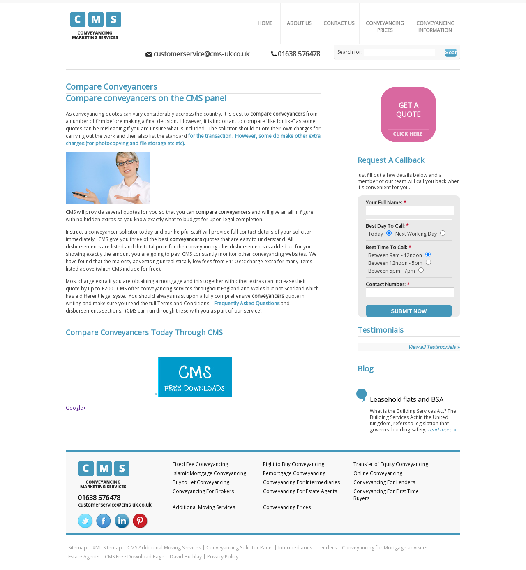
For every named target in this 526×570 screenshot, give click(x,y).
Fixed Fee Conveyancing (200, 464)
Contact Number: (388, 284)
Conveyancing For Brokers (203, 491)
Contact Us (338, 23)
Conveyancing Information (435, 27)
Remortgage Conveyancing (294, 473)
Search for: (349, 52)
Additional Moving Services (204, 507)
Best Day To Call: (387, 225)
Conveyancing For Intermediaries (301, 482)
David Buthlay (186, 556)
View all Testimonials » (433, 346)
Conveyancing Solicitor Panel (239, 547)
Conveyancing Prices (385, 27)
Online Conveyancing (377, 473)
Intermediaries (295, 547)
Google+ (76, 407)
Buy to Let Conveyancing (201, 482)
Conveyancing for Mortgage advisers (384, 547)
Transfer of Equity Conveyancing (390, 464)
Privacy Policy (222, 556)
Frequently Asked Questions (247, 303)
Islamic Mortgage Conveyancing (209, 473)
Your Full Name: (386, 202)
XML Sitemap (107, 547)
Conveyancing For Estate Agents (300, 491)
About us (299, 23)
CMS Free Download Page (134, 556)
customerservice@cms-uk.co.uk (201, 53)
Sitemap (77, 547)
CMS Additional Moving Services (164, 547)
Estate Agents (83, 556)
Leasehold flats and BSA (406, 399)
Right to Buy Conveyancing (293, 464)
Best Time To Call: (388, 247)
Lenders (327, 547)
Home (265, 23)
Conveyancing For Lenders (384, 482)
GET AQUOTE (408, 109)
